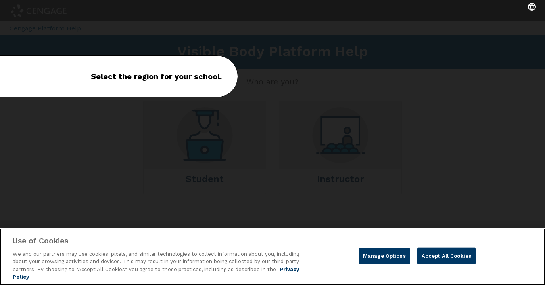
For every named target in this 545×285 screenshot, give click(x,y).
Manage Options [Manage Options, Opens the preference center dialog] (384, 256)
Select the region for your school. (156, 76)
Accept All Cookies (446, 256)
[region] (272, 256)
